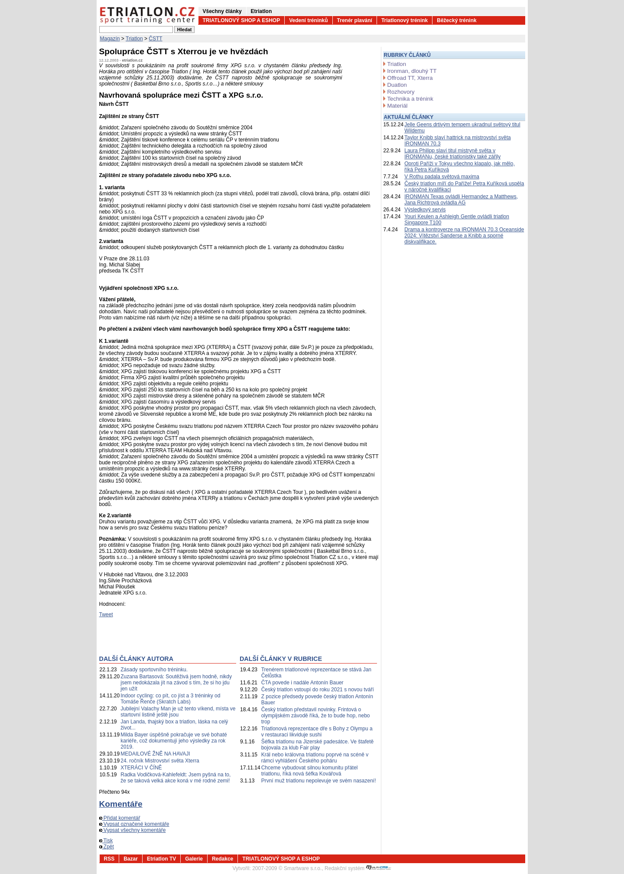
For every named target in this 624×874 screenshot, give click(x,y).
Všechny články (222, 11)
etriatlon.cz (132, 60)
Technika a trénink (410, 98)
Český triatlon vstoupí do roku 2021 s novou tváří (317, 690)
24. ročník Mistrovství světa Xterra (159, 761)
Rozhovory (401, 92)
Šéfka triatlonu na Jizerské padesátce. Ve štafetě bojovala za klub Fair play (317, 745)
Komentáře (121, 803)
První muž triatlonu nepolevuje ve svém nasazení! (318, 781)
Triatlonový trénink (404, 20)
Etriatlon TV (161, 859)
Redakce (222, 859)
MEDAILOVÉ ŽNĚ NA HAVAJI (155, 754)
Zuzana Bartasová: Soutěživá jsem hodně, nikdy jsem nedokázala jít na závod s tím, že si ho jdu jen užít (176, 683)
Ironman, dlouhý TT (412, 71)
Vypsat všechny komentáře (132, 830)
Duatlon (397, 85)
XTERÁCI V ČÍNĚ (141, 768)
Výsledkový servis (424, 210)
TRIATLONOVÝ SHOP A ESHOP (241, 20)
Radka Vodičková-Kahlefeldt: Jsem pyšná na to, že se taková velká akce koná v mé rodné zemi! (175, 778)
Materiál (397, 105)
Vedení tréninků (308, 20)
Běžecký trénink (456, 20)
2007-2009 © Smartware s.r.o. (287, 868)
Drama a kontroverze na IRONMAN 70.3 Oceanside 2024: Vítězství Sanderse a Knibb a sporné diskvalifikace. (464, 236)
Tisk (106, 841)
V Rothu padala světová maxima (441, 177)
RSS (109, 859)
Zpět (106, 847)
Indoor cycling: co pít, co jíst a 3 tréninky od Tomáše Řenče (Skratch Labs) (170, 699)
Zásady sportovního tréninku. (154, 670)
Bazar (131, 859)
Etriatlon (261, 11)
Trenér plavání (354, 20)
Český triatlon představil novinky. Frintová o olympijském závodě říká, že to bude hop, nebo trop (315, 715)
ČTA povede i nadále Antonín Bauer (302, 683)
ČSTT (155, 39)
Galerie (194, 859)
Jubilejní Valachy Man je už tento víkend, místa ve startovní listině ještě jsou (177, 712)
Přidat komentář (119, 818)
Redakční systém (358, 868)
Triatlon (134, 39)
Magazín (110, 39)
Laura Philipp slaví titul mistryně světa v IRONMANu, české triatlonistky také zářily (452, 154)
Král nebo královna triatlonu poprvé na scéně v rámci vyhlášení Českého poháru (314, 758)
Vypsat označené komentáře (134, 824)
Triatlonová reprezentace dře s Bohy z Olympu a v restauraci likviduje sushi (317, 732)
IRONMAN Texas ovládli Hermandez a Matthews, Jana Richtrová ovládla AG (461, 200)
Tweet (106, 614)
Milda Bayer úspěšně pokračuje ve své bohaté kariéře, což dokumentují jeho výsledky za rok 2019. (173, 741)
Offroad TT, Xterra (410, 78)
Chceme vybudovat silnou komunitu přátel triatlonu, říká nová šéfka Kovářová (309, 771)
